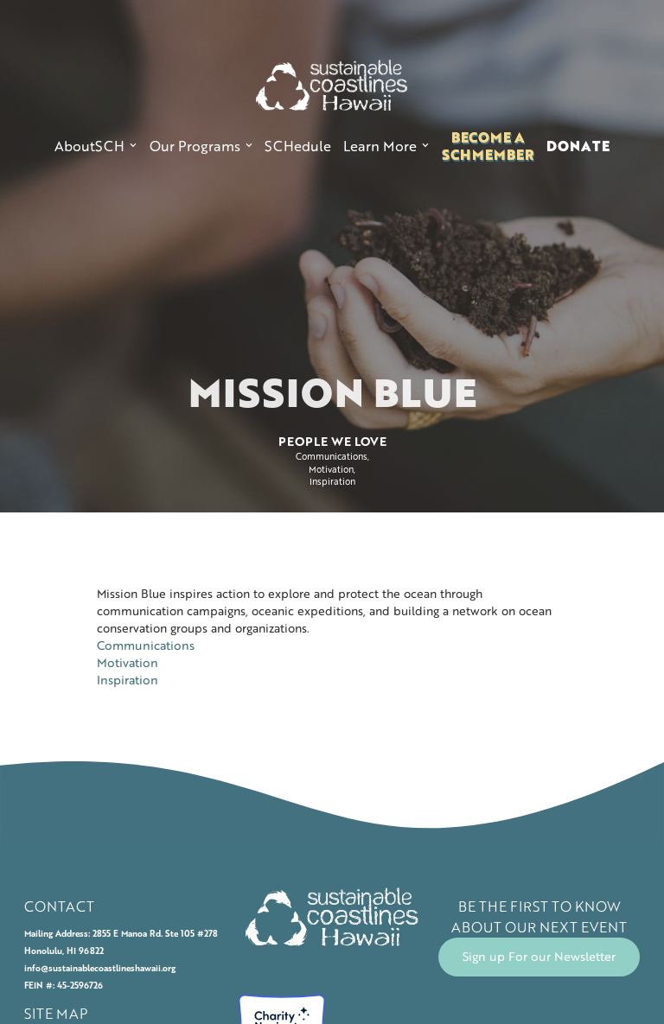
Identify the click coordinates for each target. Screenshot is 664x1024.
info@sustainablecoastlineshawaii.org (100, 968)
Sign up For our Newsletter (539, 956)
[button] (95, 146)
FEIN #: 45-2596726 (63, 985)
